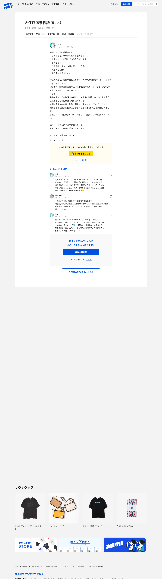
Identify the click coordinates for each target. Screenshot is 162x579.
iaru (59, 44)
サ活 (38, 4)
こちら (89, 259)
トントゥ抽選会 (67, 4)
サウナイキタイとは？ (25, 4)
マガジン (45, 4)
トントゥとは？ (81, 159)
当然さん (58, 195)
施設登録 (55, 4)
